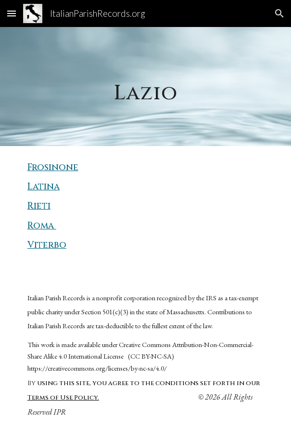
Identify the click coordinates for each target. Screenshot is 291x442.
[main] (145, 86)
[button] (11, 13)
